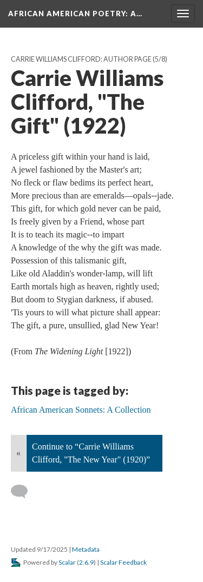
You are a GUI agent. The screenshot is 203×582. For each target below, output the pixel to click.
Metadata (86, 549)
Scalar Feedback (123, 562)
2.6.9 (86, 562)
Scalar (67, 562)
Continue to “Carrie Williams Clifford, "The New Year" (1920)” (91, 453)
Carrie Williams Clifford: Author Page (81, 59)
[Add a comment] (24, 492)
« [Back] (18, 453)
